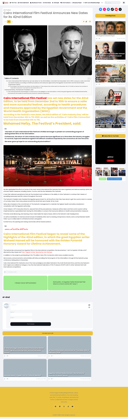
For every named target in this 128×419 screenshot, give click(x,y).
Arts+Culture (65, 3)
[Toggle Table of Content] (88, 78)
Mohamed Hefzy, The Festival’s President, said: (19, 90)
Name (12, 312)
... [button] (102, 2)
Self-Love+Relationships (91, 3)
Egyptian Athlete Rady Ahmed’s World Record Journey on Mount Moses (66, 374)
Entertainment (23, 3)
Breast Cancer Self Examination (25, 283)
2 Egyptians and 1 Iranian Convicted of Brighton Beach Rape (110, 34)
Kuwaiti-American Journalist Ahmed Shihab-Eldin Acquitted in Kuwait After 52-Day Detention (110, 56)
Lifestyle (55, 3)
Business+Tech (36, 3)
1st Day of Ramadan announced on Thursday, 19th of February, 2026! (69, 351)
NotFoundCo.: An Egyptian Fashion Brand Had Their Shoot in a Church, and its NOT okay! (69, 283)
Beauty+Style (77, 3)
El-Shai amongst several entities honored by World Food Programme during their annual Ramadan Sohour (24, 350)
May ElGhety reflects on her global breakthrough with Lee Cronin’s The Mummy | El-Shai (110, 101)
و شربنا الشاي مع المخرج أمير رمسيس (16, 229)
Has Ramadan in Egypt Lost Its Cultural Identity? (22, 375)
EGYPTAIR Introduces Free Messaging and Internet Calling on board (109, 124)
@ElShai (110, 157)
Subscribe (110, 160)
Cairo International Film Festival (25, 98)
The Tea (13, 3)
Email (12, 317)
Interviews (47, 3)
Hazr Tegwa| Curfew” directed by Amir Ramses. (37, 252)
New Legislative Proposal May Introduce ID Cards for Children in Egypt (109, 78)
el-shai (6, 297)
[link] (90, 21)
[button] (85, 21)
